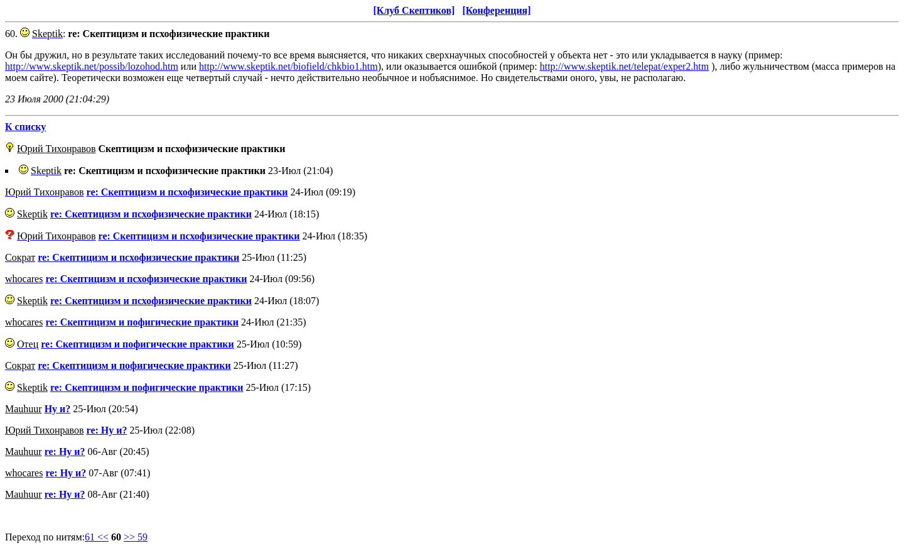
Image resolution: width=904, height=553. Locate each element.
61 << (97, 537)
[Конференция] (496, 10)
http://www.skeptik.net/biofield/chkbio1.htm (288, 66)
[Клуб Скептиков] (414, 10)
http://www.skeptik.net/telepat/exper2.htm (624, 66)
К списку (25, 126)
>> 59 (136, 537)
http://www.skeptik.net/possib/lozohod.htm (91, 66)
